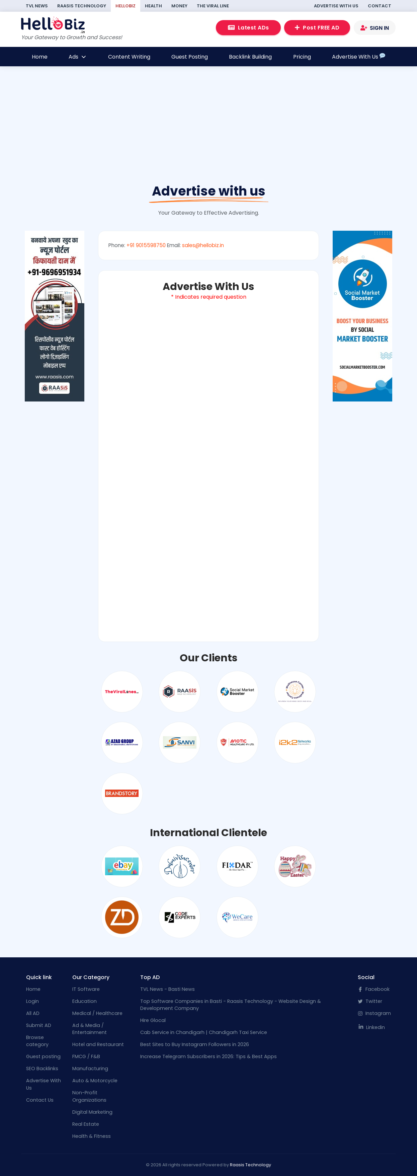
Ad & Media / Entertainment (89, 1029)
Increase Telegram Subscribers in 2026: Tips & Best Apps (208, 1056)
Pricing (302, 57)
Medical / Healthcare (97, 1013)
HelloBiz (125, 6)
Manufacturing (90, 1068)
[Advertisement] (208, 139)
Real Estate (85, 1124)
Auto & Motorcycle (94, 1080)
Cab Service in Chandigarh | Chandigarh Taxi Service (203, 1032)
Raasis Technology (81, 6)
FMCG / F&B (86, 1056)
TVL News (37, 6)
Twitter (370, 1001)
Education (84, 1001)
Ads (78, 57)
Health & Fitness (91, 1136)
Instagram (374, 1013)
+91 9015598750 (146, 245)
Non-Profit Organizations (89, 1096)
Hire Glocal (153, 1020)
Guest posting (43, 1056)
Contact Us (40, 1100)
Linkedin (371, 1027)
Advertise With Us (336, 6)
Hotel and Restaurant (98, 1044)
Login (32, 1001)
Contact (379, 6)
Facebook (374, 989)
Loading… (208, 466)
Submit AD (38, 1025)
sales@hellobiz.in (203, 245)
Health (153, 6)
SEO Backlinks (42, 1068)
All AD (32, 1013)
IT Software (86, 989)
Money (179, 6)
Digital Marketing (92, 1112)
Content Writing (129, 57)
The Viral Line (213, 6)
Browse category (37, 1041)
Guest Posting (189, 57)
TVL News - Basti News (167, 989)
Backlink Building (250, 57)
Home (40, 57)
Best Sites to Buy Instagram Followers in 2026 (194, 1044)
